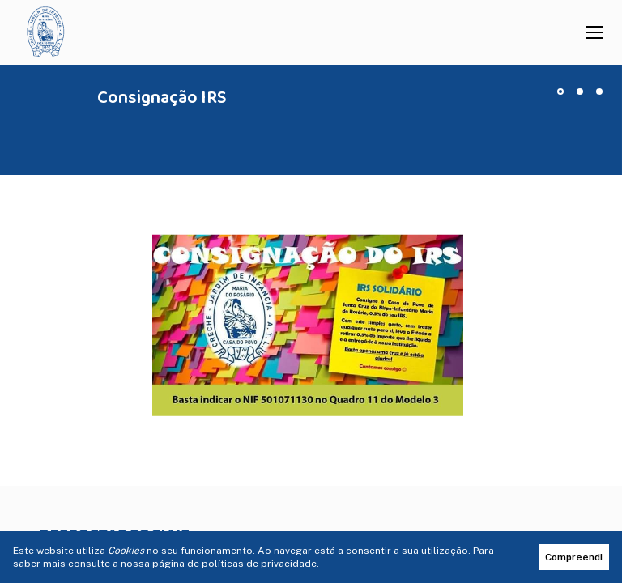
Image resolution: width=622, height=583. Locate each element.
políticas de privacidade (259, 563)
